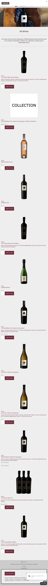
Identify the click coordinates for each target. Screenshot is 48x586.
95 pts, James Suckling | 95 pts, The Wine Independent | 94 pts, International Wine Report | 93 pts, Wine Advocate (23, 330)
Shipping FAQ (24, 568)
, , (28, 564)
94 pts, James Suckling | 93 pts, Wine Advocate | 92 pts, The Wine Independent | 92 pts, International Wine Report (23, 459)
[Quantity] (2, 86)
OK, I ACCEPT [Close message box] (10, 573)
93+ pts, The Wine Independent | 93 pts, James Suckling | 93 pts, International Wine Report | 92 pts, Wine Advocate (23, 544)
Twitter (24, 561)
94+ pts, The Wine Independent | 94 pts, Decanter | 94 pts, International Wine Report (22, 500)
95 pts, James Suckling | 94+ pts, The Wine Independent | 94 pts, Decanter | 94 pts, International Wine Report (23, 246)
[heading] (24, 76)
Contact (24, 566)
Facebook (22, 561)
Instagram (26, 561)
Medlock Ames (14, 564)
